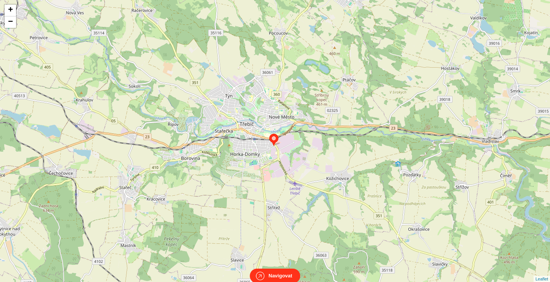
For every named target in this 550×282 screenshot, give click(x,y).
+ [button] (10, 10)
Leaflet (541, 272)
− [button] (10, 22)
